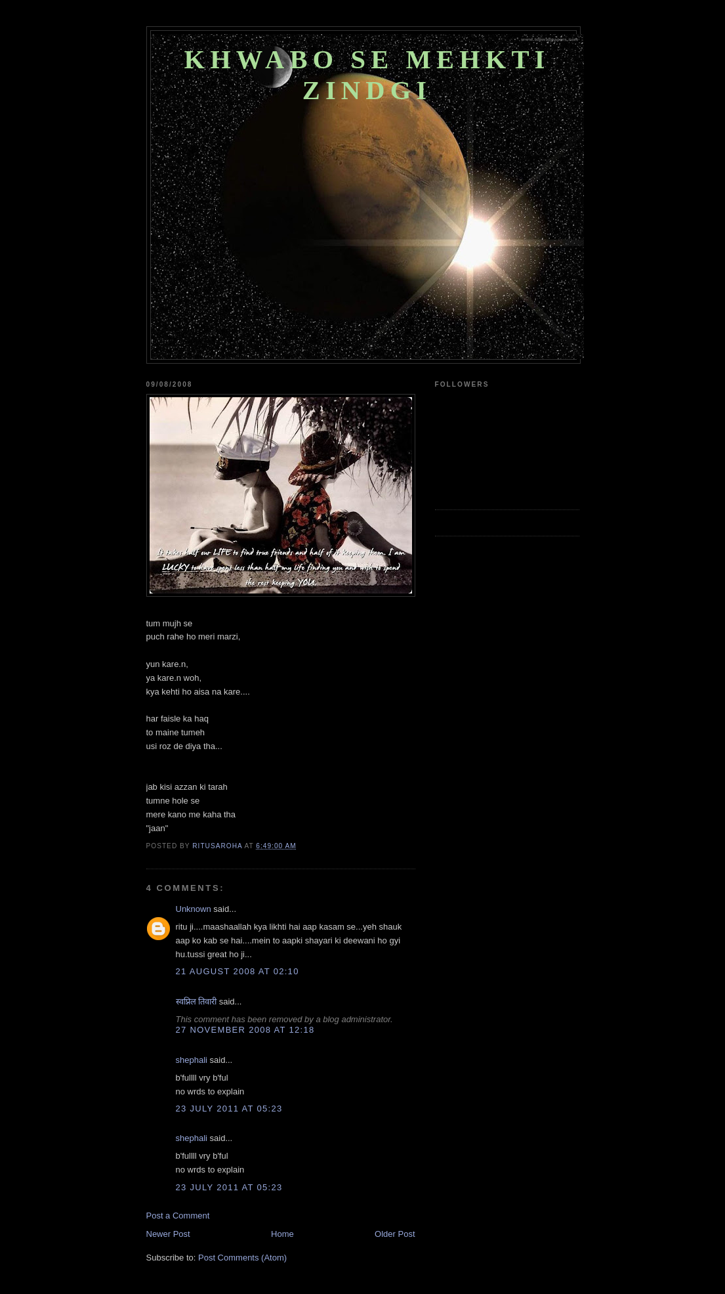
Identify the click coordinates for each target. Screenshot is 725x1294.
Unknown (193, 909)
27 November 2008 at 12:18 (245, 1030)
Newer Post (168, 1234)
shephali (191, 1060)
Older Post (395, 1234)
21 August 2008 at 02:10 (237, 971)
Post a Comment (178, 1215)
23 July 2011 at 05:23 (229, 1108)
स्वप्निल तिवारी (196, 1001)
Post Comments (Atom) (242, 1257)
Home (282, 1234)
